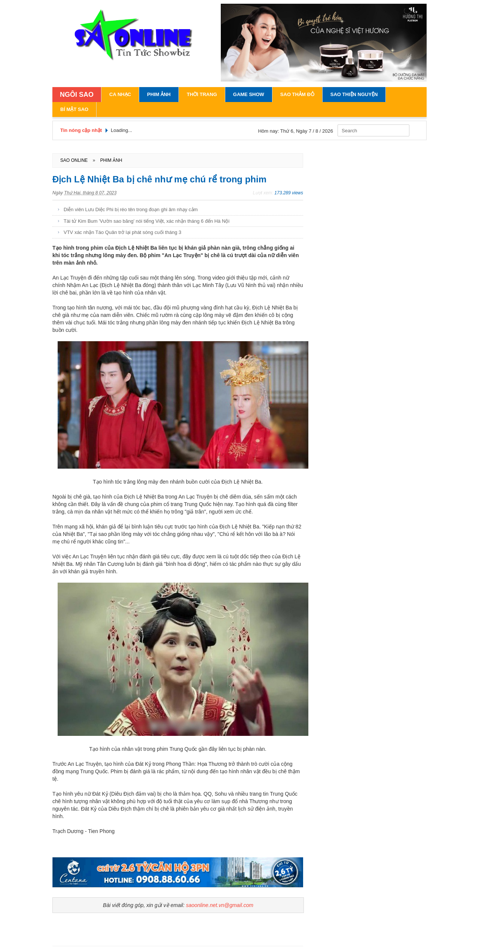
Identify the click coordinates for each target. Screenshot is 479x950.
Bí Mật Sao (74, 109)
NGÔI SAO (77, 94)
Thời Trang (202, 94)
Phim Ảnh (159, 94)
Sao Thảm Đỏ (297, 94)
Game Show (248, 94)
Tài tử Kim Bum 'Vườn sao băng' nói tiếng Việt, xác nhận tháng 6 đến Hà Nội (146, 221)
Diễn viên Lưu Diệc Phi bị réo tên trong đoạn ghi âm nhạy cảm (131, 209)
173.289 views (288, 192)
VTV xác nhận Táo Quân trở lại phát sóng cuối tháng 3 (122, 232)
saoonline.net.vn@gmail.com (219, 905)
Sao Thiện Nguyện (354, 94)
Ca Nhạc (120, 94)
